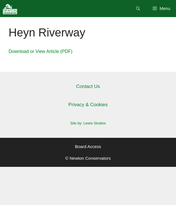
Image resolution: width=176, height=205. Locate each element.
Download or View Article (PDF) (40, 51)
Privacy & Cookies (88, 104)
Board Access (88, 146)
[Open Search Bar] (138, 8)
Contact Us (88, 86)
